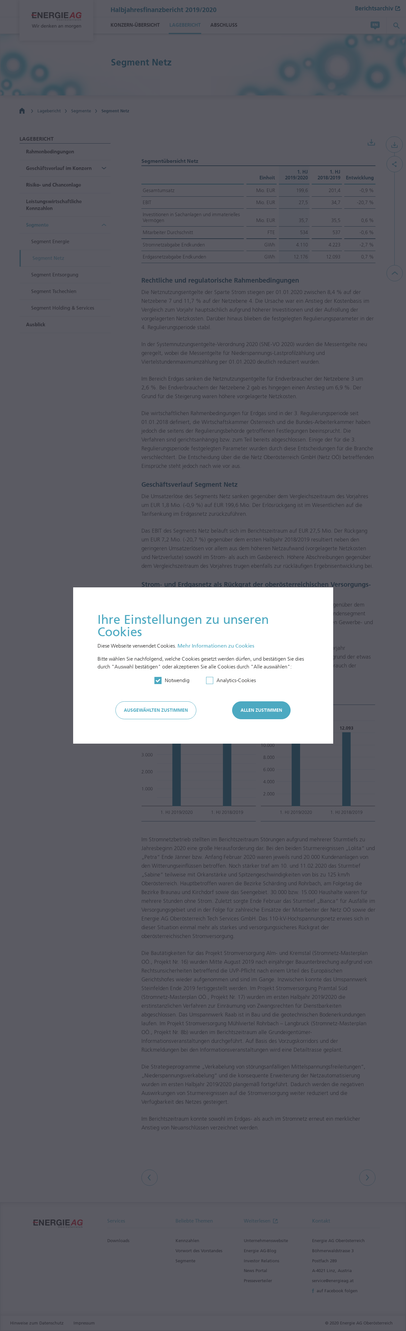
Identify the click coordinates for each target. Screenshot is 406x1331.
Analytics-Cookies (236, 680)
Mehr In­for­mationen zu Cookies (215, 646)
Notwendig (177, 680)
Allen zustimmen (261, 710)
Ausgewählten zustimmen (156, 710)
